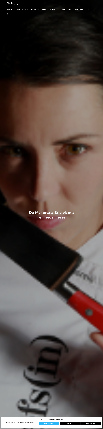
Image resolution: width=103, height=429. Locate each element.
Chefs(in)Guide (80, 9)
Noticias (25, 9)
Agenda (44, 9)
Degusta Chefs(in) (67, 9)
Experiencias (34, 9)
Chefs (18, 9)
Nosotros (10, 9)
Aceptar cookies (48, 424)
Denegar (69, 424)
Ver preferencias (90, 424)
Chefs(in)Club (53, 9)
